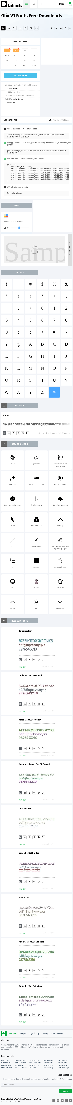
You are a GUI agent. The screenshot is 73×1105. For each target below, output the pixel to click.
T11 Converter (62, 1065)
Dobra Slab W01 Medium (30, 720)
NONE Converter (21, 1068)
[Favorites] (9, 28)
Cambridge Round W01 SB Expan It (35, 764)
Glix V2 (6, 415)
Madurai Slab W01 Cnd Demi (32, 942)
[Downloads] (13, 433)
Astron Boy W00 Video (29, 853)
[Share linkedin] (70, 28)
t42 (7, 65)
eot (34, 50)
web (16, 50)
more (54, 392)
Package (45, 1033)
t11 (16, 65)
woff (7, 55)
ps (25, 60)
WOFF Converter (20, 1063)
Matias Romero (18, 99)
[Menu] (41, 4)
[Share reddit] (56, 28)
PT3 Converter (6, 1065)
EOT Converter (6, 1063)
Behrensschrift (25, 631)
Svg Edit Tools (20, 1060)
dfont (25, 65)
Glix (14, 103)
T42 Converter (48, 1065)
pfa (34, 55)
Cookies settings (63, 1068)
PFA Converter (48, 1063)
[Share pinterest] (65, 28)
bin (7, 60)
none (34, 65)
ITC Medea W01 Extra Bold (30, 986)
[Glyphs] (20, 28)
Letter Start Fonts (57, 1033)
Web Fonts (13, 1033)
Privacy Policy (48, 1068)
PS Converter (19, 1065)
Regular (15, 89)
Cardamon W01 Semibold (30, 675)
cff (34, 60)
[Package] (25, 28)
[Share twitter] (60, 28)
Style (31, 1033)
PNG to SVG (5, 1060)
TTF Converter (34, 1060)
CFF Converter (34, 1065)
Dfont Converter (6, 1068)
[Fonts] (36, 28)
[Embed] (22, 433)
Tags (37, 1033)
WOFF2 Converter (35, 1063)
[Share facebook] (51, 28)
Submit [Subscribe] (65, 1091)
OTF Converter (48, 1060)
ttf (7, 50)
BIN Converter (62, 1063)
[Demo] (14, 28)
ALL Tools (33, 1068)
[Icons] (31, 28)
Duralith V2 (24, 897)
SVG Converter (62, 1060)
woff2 (16, 55)
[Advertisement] (57, 51)
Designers (23, 1033)
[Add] (3, 28)
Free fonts (11, 4)
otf (25, 55)
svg (25, 50)
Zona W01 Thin (25, 808)
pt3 (16, 60)
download (20, 76)
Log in (61, 4)
